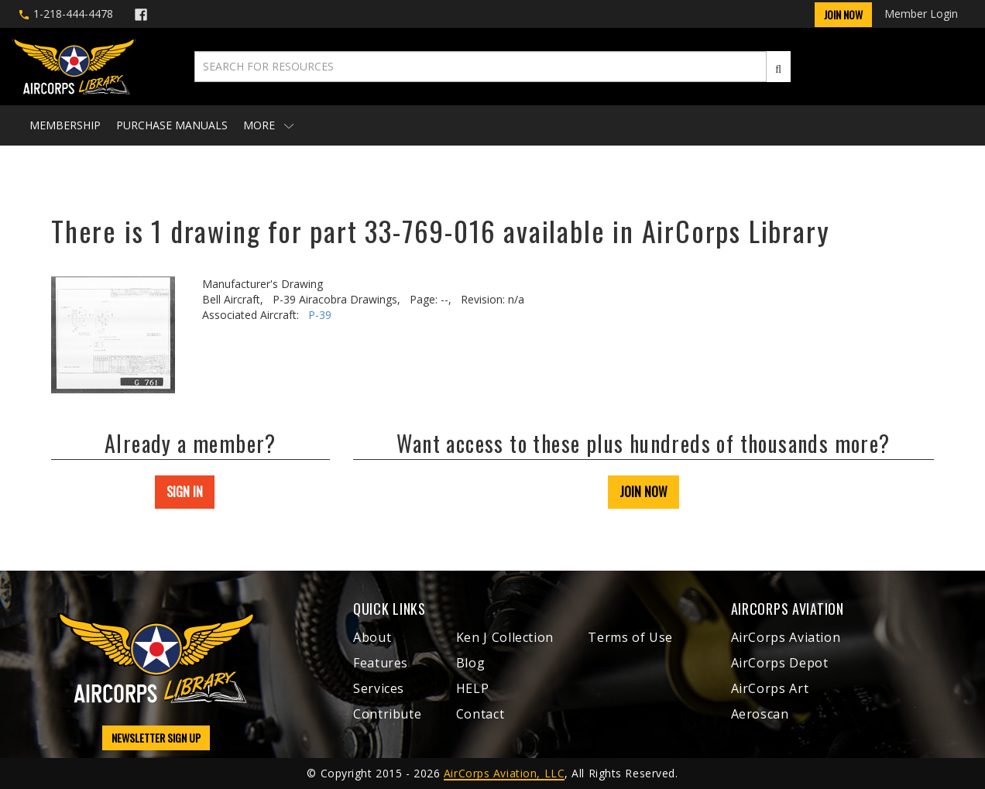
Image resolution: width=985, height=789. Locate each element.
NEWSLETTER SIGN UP (156, 737)
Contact (480, 713)
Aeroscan (760, 713)
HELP (472, 688)
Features (380, 662)
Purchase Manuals (172, 125)
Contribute (387, 713)
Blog (471, 662)
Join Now (843, 14)
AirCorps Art (770, 688)
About (372, 637)
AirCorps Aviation (786, 637)
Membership (65, 125)
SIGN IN (184, 491)
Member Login (921, 13)
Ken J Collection (505, 637)
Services (378, 688)
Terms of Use (630, 637)
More (268, 125)
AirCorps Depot (780, 662)
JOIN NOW (643, 491)
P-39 (319, 314)
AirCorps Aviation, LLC (504, 773)
